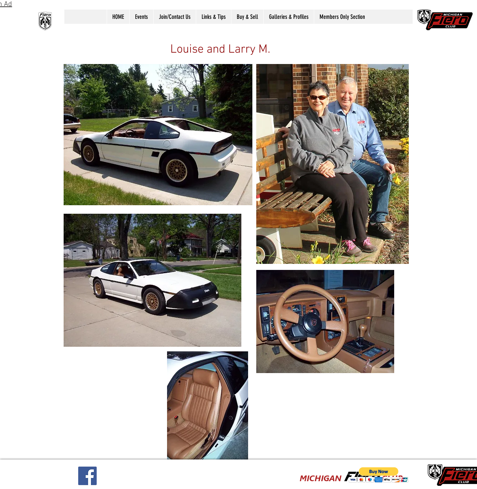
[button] (141, 17)
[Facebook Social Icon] (87, 476)
